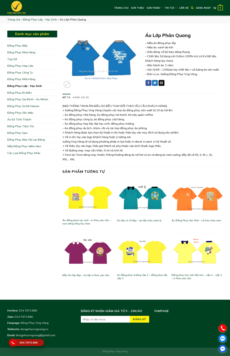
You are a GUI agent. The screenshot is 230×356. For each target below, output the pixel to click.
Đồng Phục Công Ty (20, 72)
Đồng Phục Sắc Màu (20, 112)
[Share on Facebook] (148, 83)
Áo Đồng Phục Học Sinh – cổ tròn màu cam (196, 220)
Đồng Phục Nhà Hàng (21, 52)
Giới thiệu (137, 7)
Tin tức (170, 7)
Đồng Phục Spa (17, 133)
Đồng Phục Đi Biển (19, 92)
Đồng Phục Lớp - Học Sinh (40, 19)
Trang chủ (121, 7)
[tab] (66, 97)
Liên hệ (183, 7)
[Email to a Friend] (161, 83)
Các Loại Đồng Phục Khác (24, 153)
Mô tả (66, 97)
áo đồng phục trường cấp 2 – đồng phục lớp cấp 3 (142, 276)
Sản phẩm (154, 7)
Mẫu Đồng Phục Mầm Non (24, 146)
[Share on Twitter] (155, 83)
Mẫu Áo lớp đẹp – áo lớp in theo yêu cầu (85, 275)
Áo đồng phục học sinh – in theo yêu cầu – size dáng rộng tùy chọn (86, 222)
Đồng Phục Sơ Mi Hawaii (23, 106)
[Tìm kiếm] (192, 8)
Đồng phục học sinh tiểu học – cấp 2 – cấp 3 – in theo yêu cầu (197, 276)
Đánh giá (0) (81, 97)
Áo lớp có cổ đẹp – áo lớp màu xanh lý (139, 220)
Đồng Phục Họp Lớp (20, 65)
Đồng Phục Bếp (17, 45)
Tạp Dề (12, 59)
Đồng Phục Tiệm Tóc (20, 126)
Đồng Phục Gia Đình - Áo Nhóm (27, 99)
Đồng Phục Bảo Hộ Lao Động (26, 139)
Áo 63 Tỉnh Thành (19, 119)
